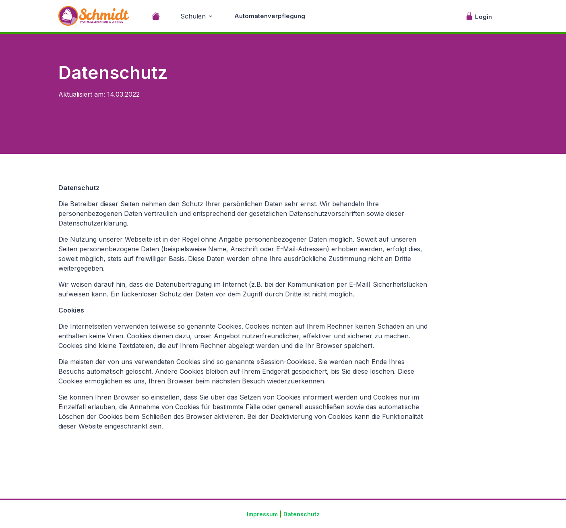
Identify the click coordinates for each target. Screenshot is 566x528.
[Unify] (93, 16)
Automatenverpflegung (269, 16)
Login (478, 16)
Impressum (262, 514)
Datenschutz (301, 514)
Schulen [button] (193, 16)
